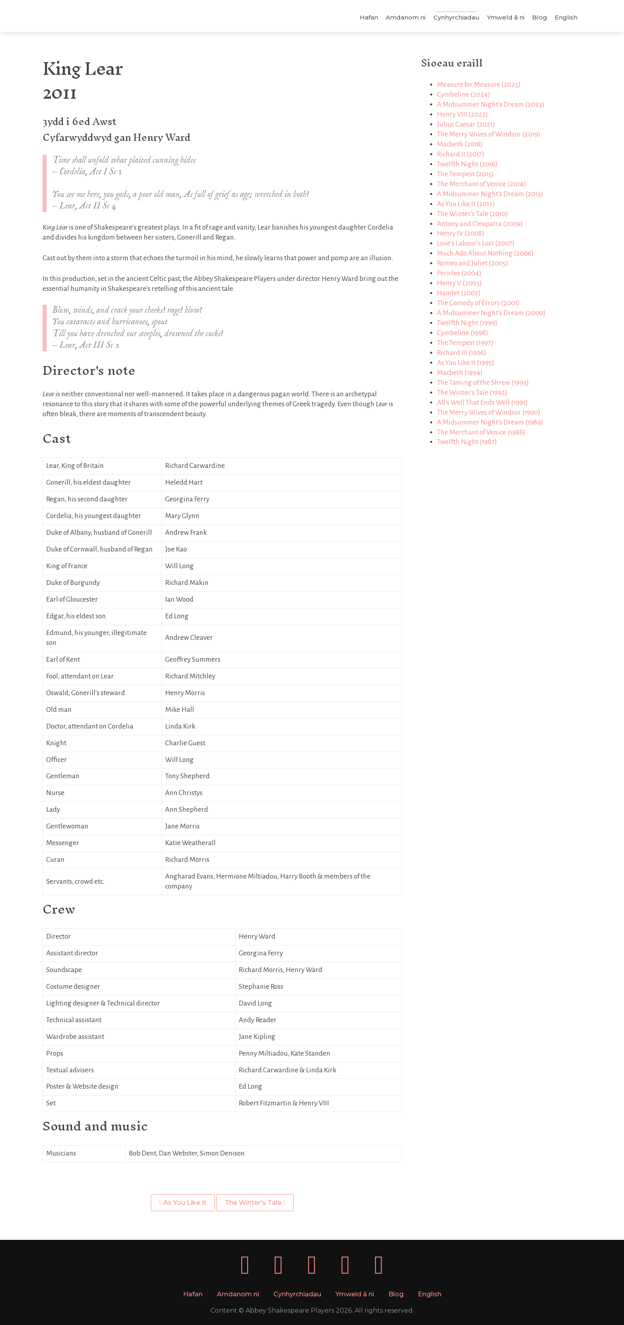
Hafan (367, 17)
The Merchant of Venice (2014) (480, 184)
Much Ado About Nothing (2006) (484, 253)
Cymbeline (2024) (462, 94)
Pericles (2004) (458, 273)
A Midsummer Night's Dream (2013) (489, 194)
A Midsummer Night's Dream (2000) (490, 313)
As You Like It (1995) (464, 362)
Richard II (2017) (460, 154)
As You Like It (183, 1202)
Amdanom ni (404, 17)
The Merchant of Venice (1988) (480, 432)
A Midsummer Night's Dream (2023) (490, 104)
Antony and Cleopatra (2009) (479, 224)
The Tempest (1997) (464, 343)
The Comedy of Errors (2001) (477, 303)
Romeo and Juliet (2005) (471, 263)
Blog (537, 17)
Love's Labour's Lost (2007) (475, 243)
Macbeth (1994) (459, 372)
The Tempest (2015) (464, 174)
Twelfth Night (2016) (466, 164)
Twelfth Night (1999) (466, 323)
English (564, 17)
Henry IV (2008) (460, 233)
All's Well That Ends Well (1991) (481, 402)
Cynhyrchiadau (454, 17)
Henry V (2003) (458, 283)
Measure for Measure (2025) (478, 84)
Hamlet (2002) (458, 293)
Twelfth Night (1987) (466, 442)
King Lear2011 (84, 80)
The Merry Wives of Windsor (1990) (488, 412)
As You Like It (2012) (465, 204)
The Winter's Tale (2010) (471, 214)
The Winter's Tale (256, 1202)
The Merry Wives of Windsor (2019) (488, 134)
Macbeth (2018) (459, 144)
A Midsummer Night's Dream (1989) (489, 422)
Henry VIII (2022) (461, 114)
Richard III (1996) (461, 353)
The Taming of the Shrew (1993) (482, 382)
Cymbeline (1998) (462, 333)
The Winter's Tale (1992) (471, 392)
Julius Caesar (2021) (465, 124)
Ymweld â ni (504, 17)
